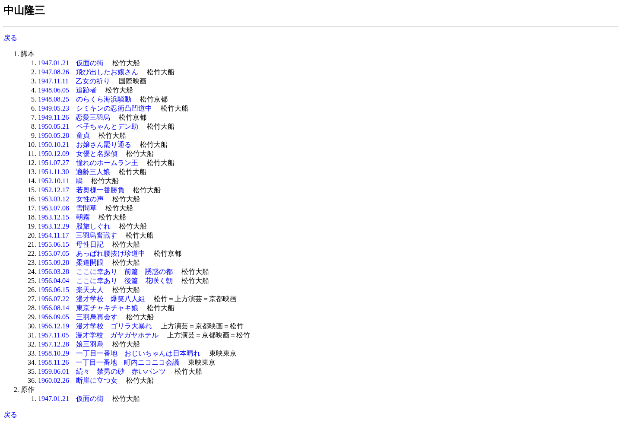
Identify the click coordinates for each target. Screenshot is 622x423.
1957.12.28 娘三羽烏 (71, 344)
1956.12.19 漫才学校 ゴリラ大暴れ (95, 326)
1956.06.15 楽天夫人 (71, 289)
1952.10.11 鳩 (60, 180)
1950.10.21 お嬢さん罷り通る (84, 144)
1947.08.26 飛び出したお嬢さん (88, 72)
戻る (10, 37)
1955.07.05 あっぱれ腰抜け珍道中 (91, 253)
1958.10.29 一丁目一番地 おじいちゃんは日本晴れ (119, 353)
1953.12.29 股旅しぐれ (74, 226)
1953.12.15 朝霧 (64, 217)
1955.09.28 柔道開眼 (71, 262)
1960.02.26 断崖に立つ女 (77, 380)
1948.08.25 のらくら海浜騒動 (84, 99)
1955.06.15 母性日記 (71, 244)
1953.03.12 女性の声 (71, 199)
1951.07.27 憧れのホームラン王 (88, 162)
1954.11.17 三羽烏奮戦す (77, 235)
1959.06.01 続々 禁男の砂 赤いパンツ (102, 371)
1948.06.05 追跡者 (67, 90)
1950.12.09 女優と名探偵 (77, 153)
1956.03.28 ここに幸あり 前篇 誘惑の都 (105, 271)
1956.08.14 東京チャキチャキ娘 (88, 308)
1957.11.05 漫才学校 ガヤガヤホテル (98, 335)
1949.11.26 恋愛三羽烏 (74, 117)
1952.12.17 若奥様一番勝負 (81, 190)
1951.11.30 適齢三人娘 (74, 171)
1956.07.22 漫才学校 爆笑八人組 (91, 298)
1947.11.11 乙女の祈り (74, 81)
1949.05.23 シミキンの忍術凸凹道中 (95, 108)
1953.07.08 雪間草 (67, 208)
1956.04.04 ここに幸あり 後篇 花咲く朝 (105, 280)
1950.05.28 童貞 (64, 135)
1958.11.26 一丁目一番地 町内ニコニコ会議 (108, 362)
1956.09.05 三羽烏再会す (77, 317)
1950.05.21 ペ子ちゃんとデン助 (88, 126)
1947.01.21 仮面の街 (71, 63)
